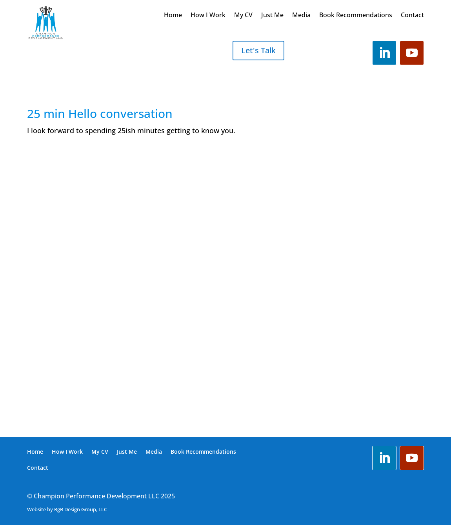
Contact (412, 15)
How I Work (208, 15)
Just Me (272, 15)
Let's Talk (258, 50)
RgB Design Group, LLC (80, 509)
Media (301, 15)
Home (173, 15)
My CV (243, 15)
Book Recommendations (355, 15)
